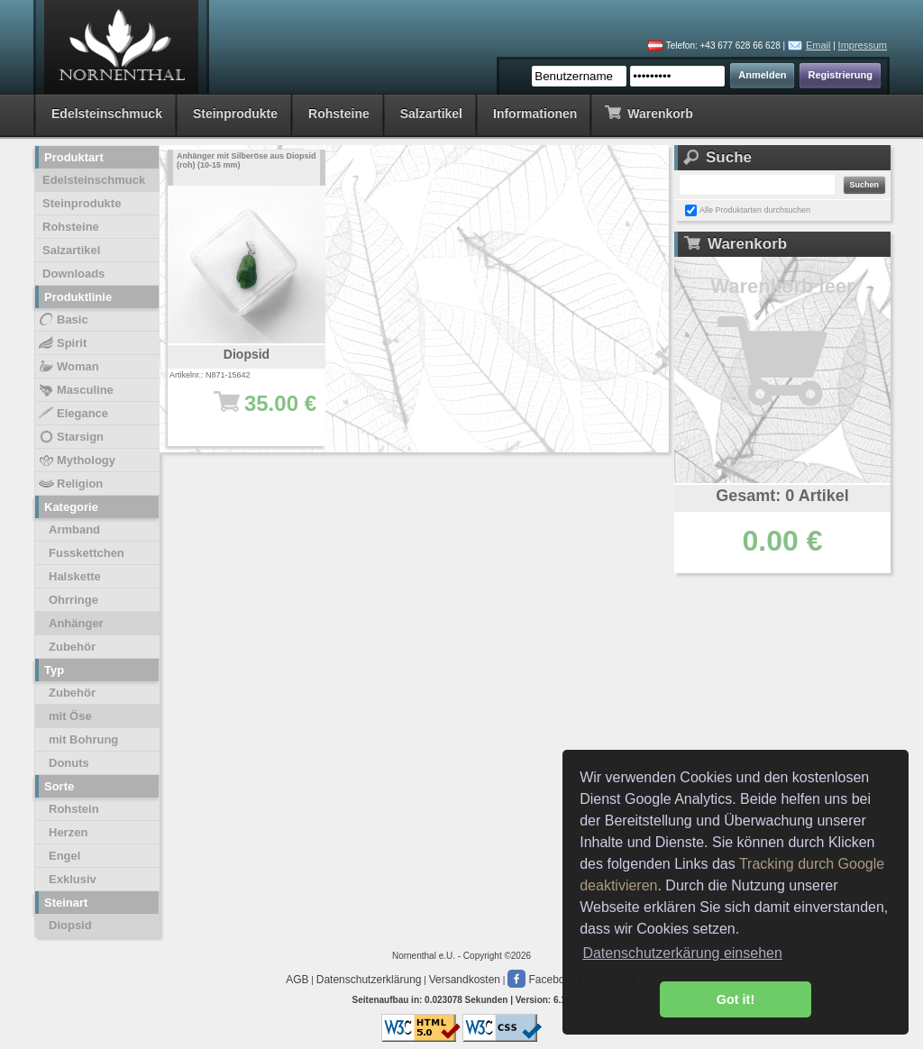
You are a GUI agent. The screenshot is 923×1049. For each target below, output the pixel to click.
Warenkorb (648, 112)
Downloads (73, 273)
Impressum (862, 45)
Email (818, 45)
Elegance (72, 414)
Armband (74, 529)
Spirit (62, 343)
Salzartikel (431, 113)
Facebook (541, 979)
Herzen (68, 832)
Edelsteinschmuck (106, 113)
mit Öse (70, 716)
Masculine (75, 390)
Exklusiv (72, 879)
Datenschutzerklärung (369, 979)
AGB (297, 979)
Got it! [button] (735, 999)
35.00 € (255, 412)
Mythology (76, 461)
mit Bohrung (83, 739)
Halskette (75, 576)
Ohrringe (73, 600)
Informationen (535, 113)
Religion (70, 484)
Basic (62, 320)
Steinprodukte (235, 113)
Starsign (70, 437)
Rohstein (74, 809)
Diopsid (70, 925)
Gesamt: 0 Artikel (782, 496)
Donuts (69, 763)
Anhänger (76, 623)
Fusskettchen (86, 553)
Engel (64, 855)
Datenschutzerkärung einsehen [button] (681, 953)
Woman (68, 367)
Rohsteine (339, 113)
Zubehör (72, 646)
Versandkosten (464, 979)
